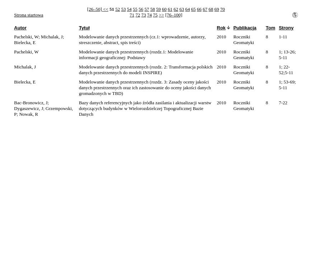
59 (158, 9)
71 (132, 15)
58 (152, 9)
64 (187, 9)
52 (117, 9)
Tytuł (84, 27)
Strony (286, 27)
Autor (20, 27)
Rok (221, 27)
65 (193, 9)
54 (129, 9)
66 (199, 9)
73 (143, 15)
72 (138, 15)
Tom (270, 27)
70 (222, 9)
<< (105, 9)
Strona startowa (28, 15)
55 (135, 9)
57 (147, 9)
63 (181, 9)
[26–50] (95, 9)
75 (155, 15)
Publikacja (244, 27)
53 (123, 9)
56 (141, 9)
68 (211, 9)
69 (216, 9)
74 (149, 15)
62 (176, 9)
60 (164, 9)
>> (161, 15)
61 (170, 9)
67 (205, 9)
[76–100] (174, 15)
